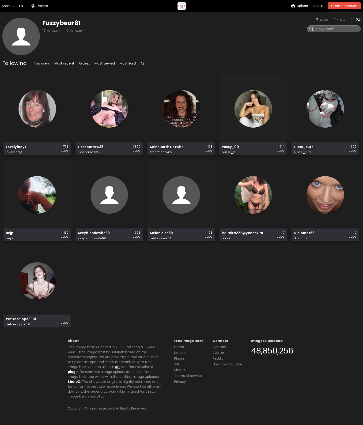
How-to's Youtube (227, 364)
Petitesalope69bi (21, 319)
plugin (73, 371)
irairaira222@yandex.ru (242, 233)
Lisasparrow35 (90, 147)
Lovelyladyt (16, 147)
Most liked (128, 63)
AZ (142, 63)
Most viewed (105, 63)
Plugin (179, 358)
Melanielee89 (161, 233)
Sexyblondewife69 (94, 233)
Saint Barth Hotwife (167, 147)
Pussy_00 (230, 147)
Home (179, 347)
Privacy (180, 381)
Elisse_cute (304, 147)
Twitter (218, 352)
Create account (344, 6)
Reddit (218, 358)
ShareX (74, 381)
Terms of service (188, 375)
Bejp (9, 233)
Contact (220, 347)
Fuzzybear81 (61, 23)
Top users (42, 63)
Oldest (84, 63)
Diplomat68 (304, 233)
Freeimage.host (101, 408)
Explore (180, 352)
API (117, 366)
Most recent (64, 63)
